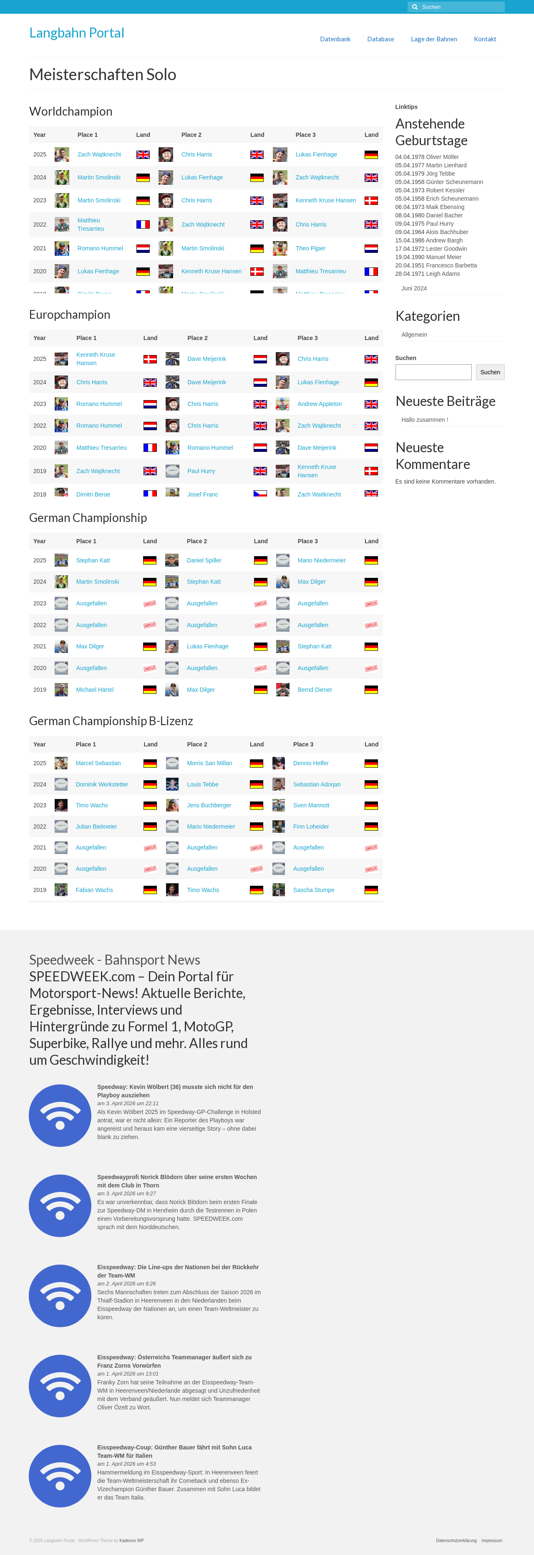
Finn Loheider (311, 826)
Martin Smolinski (99, 177)
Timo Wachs (92, 805)
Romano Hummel (100, 248)
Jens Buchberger (209, 805)
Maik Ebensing (445, 207)
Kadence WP (132, 1540)
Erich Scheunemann (452, 198)
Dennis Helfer (311, 763)
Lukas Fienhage (317, 154)
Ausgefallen (91, 603)
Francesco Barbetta (451, 265)
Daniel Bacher (444, 215)
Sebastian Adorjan (317, 784)
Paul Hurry (201, 471)
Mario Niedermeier (322, 560)
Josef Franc (203, 494)
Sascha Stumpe (314, 890)
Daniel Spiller (204, 560)
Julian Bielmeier (96, 826)
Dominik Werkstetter (102, 784)
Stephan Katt (93, 560)
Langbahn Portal (77, 32)
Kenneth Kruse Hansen (326, 200)
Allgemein (414, 334)
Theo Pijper (311, 248)
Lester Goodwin (446, 248)
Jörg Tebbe (440, 173)
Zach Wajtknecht (99, 154)
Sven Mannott (311, 805)
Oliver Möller (442, 157)
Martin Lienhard (446, 165)
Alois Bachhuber (447, 232)
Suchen (406, 358)
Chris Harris (196, 154)
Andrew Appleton (320, 404)
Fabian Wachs (94, 890)
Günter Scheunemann (454, 182)
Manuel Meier (443, 257)
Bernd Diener (315, 689)
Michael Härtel (94, 689)
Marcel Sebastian (98, 763)
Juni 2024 (414, 288)
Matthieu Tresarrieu (321, 271)
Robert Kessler (445, 190)
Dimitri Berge (93, 494)
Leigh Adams (443, 273)
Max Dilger (312, 581)
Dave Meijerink (207, 358)
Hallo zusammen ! (425, 419)
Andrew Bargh (444, 240)
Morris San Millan (209, 763)
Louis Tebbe (202, 784)
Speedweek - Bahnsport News (114, 959)
